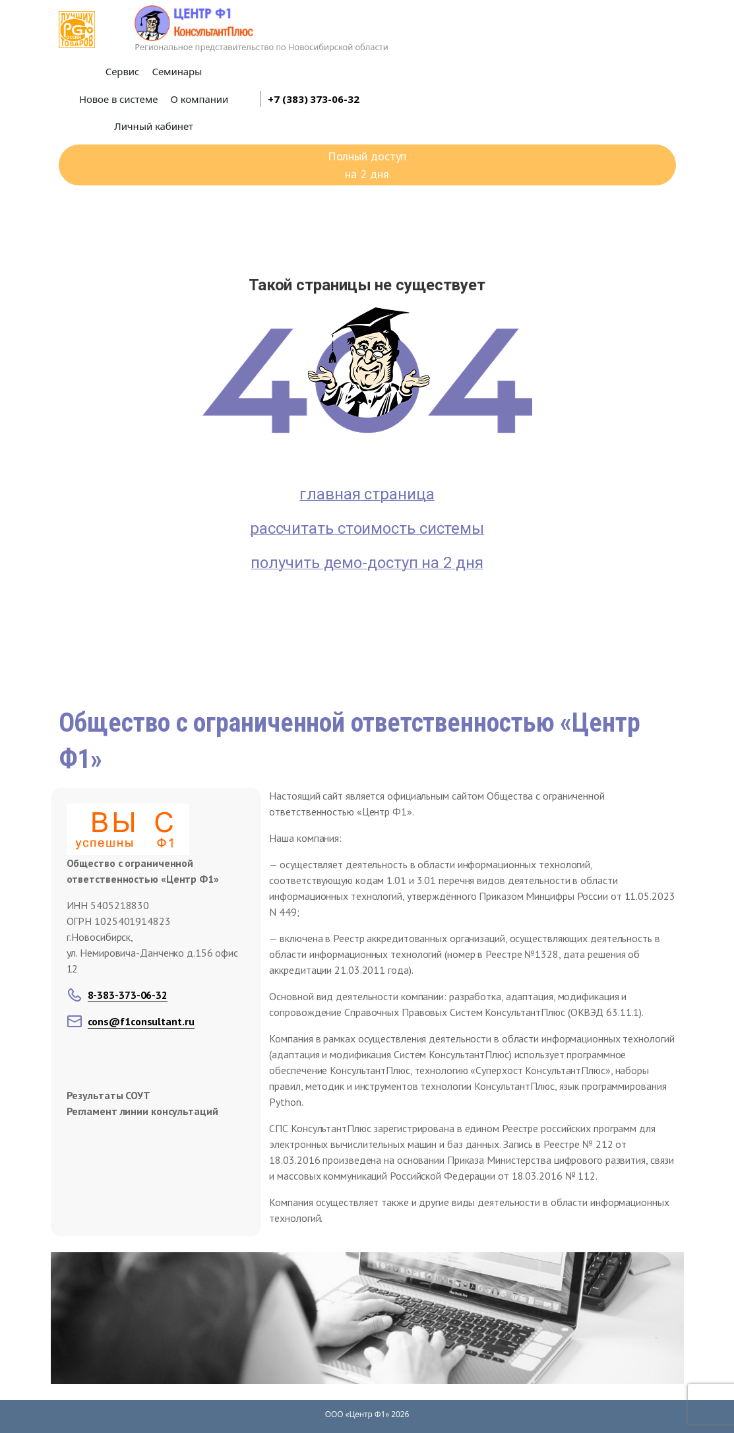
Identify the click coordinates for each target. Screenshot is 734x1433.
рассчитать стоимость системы (367, 528)
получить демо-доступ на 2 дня (367, 563)
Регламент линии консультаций (142, 1111)
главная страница (366, 494)
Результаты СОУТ (109, 1095)
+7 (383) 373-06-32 (313, 99)
